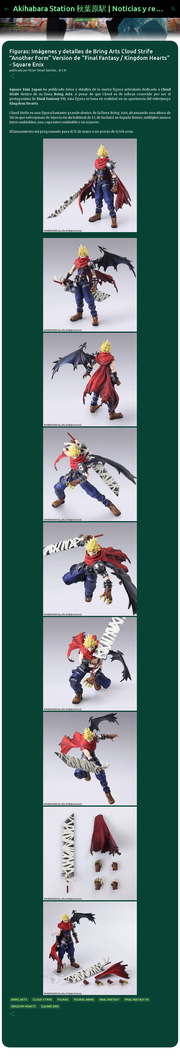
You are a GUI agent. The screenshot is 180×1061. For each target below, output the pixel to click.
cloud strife (42, 999)
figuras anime (84, 999)
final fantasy (109, 999)
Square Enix (50, 1006)
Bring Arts (19, 999)
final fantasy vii (137, 999)
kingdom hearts (23, 1006)
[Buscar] (173, 9)
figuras (62, 999)
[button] (12, 76)
